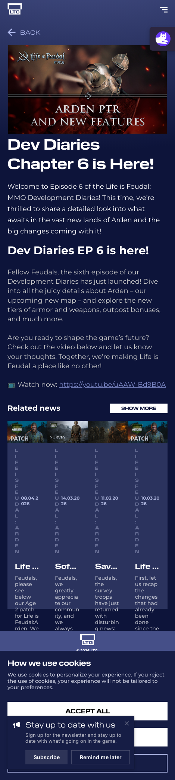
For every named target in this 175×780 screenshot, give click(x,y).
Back (24, 32)
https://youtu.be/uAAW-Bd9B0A (112, 385)
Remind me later (101, 757)
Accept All (87, 711)
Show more (138, 408)
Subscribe (47, 757)
